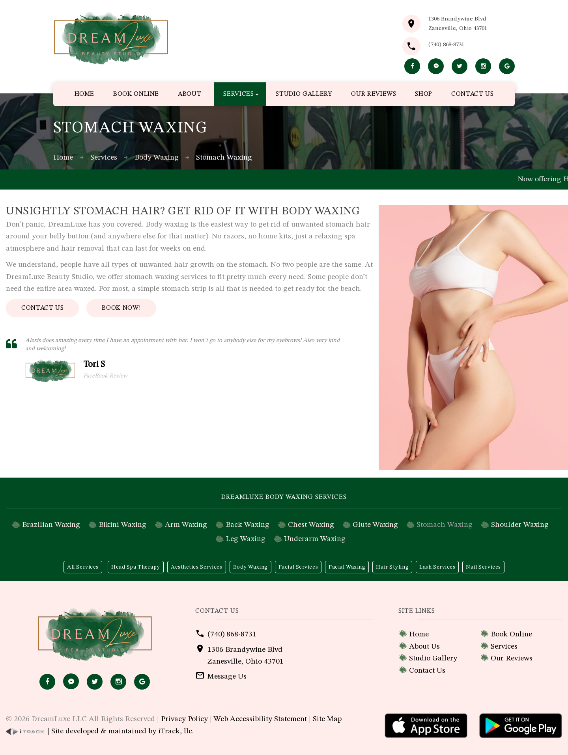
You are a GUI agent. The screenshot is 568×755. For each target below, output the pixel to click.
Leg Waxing (245, 539)
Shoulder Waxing (520, 525)
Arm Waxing (186, 525)
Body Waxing (157, 158)
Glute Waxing (375, 525)
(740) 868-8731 (446, 45)
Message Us (227, 677)
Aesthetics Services (196, 567)
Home (63, 158)
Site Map (327, 719)
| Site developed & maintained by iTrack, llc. (100, 731)
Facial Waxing (347, 567)
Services (103, 158)
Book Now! (121, 308)
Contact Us (42, 308)
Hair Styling (392, 567)
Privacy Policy (184, 719)
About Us (424, 647)
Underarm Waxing (315, 539)
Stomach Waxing (445, 525)
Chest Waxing (311, 525)
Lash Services (437, 567)
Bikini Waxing (122, 525)
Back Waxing (247, 525)
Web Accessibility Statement (260, 719)
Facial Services (298, 567)
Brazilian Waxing (51, 525)
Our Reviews (511, 658)
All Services (83, 567)
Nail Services (483, 567)
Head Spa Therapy (135, 567)
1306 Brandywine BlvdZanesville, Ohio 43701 (457, 24)
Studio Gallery (433, 658)
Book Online (511, 634)
